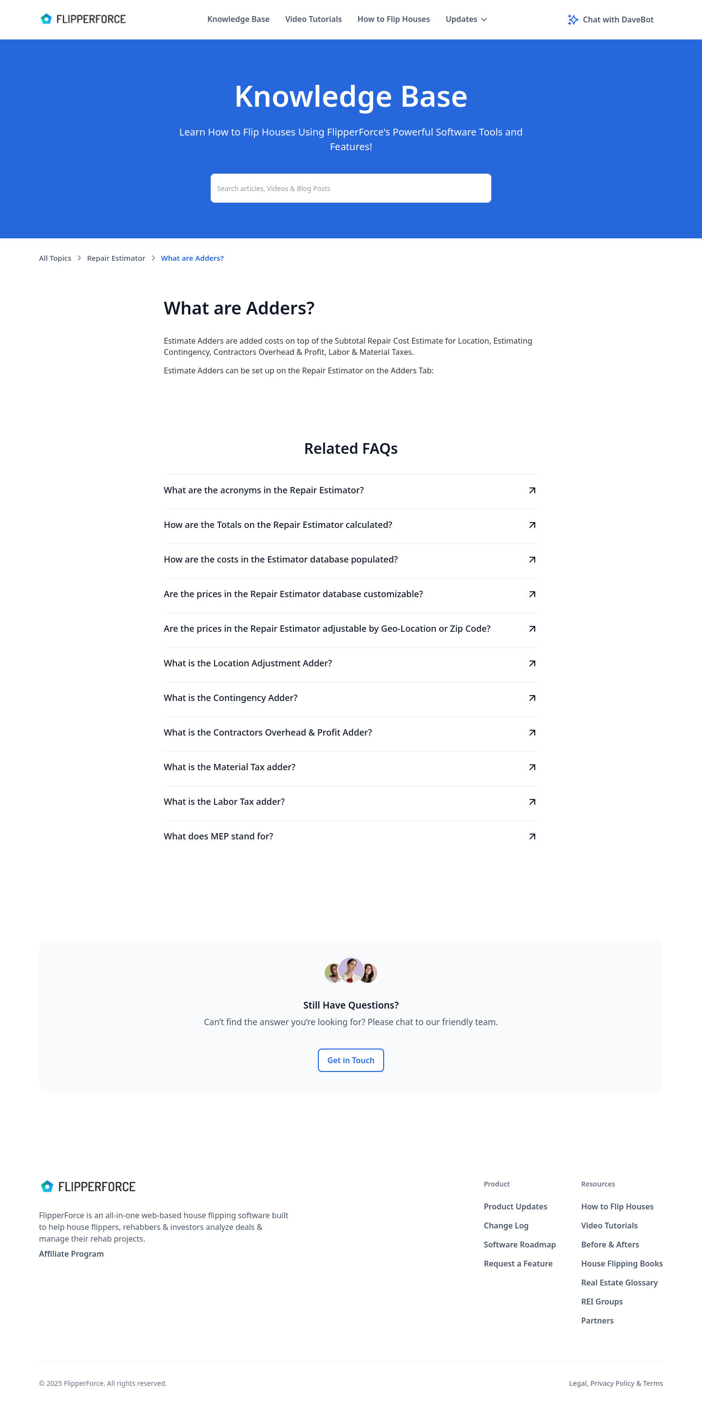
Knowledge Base (238, 19)
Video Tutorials (313, 19)
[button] (467, 19)
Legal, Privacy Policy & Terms (616, 1383)
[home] (83, 19)
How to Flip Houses (393, 19)
